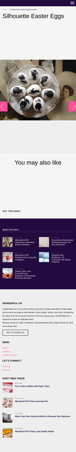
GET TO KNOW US (15, 332)
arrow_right (72, 106)
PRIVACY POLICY (10, 355)
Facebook (6, 367)
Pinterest (6, 370)
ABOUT (6, 348)
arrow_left (3, 106)
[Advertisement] (38, 187)
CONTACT (7, 352)
